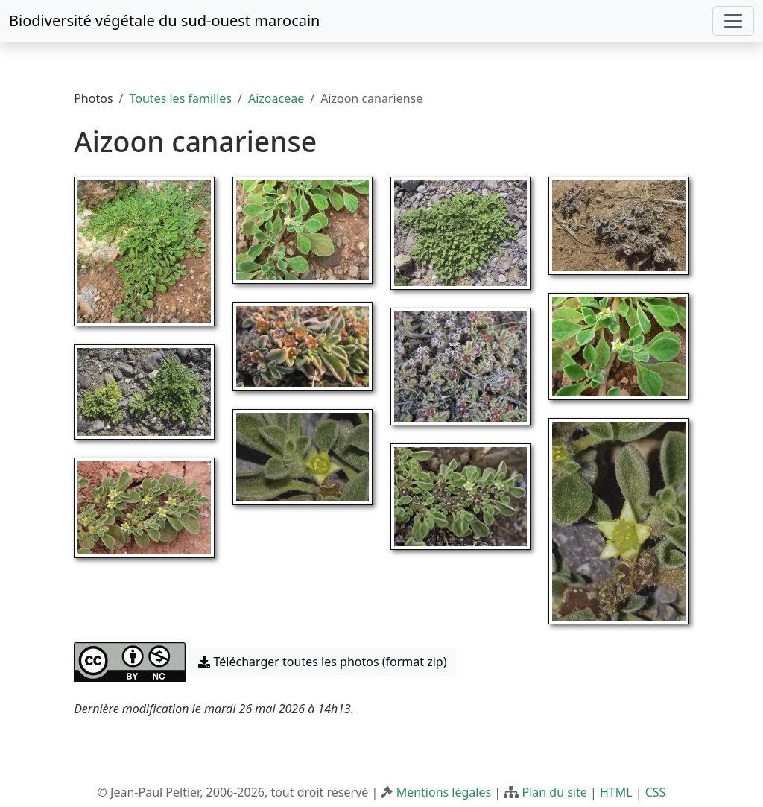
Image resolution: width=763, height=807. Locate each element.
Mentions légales (444, 792)
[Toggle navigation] (733, 21)
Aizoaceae (276, 98)
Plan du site (554, 792)
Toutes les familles (181, 98)
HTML (616, 792)
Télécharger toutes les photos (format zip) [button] (322, 661)
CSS (655, 792)
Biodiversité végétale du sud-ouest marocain (164, 20)
